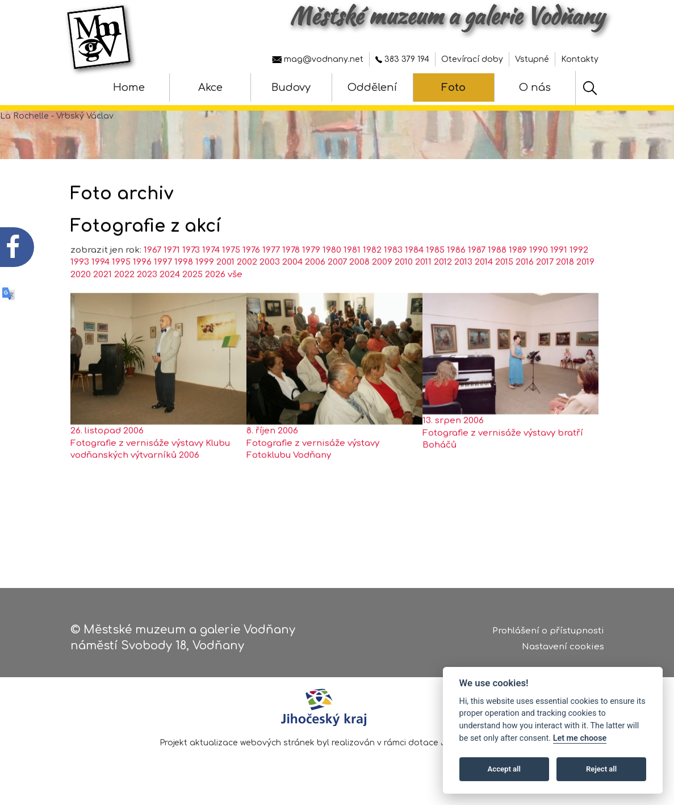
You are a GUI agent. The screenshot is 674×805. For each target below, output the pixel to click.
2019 (585, 284)
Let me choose (580, 738)
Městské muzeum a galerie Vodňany (447, 16)
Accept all (504, 769)
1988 (497, 272)
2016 (525, 284)
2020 (80, 296)
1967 (152, 272)
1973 (191, 272)
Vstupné (532, 59)
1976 (251, 272)
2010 (404, 284)
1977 (271, 272)
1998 (183, 284)
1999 (204, 284)
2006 (315, 284)
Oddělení (372, 87)
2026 (215, 296)
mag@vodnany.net (317, 59)
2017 (545, 284)
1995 (121, 284)
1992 (579, 272)
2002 (247, 284)
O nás (535, 87)
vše (235, 296)
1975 (231, 272)
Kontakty (579, 59)
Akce (210, 87)
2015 (504, 284)
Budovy (291, 87)
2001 (225, 284)
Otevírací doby (472, 59)
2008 (359, 284)
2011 (423, 284)
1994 (100, 284)
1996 (142, 284)
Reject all (601, 769)
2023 (147, 296)
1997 (163, 284)
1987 (476, 272)
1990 (538, 272)
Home (129, 87)
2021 (102, 296)
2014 (484, 284)
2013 (463, 284)
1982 (372, 272)
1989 (518, 272)
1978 (291, 272)
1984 (414, 272)
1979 (311, 272)
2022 (124, 296)
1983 (393, 272)
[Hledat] (590, 88)
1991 (558, 272)
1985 (435, 272)
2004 (292, 284)
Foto (453, 87)
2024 (170, 296)
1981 (352, 272)
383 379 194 (402, 59)
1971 (172, 272)
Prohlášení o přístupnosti (548, 635)
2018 (565, 284)
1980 (332, 272)
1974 (211, 272)
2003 (269, 284)
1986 (456, 272)
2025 (192, 296)
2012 (443, 284)
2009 (382, 284)
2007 (337, 284)
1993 (79, 284)
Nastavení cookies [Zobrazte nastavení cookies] (563, 651)
